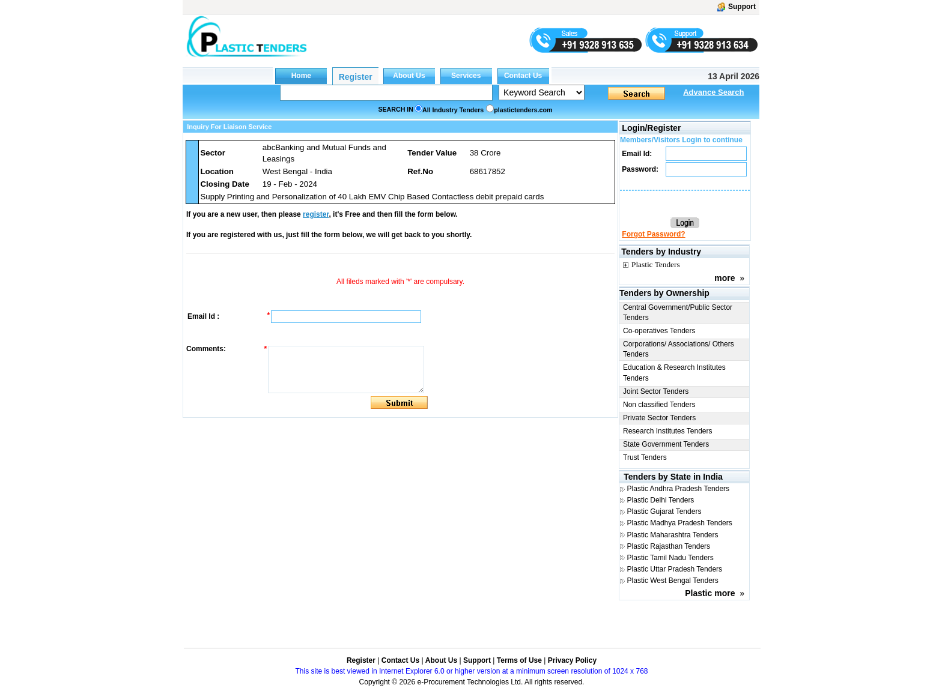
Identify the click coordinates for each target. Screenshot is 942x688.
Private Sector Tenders (659, 418)
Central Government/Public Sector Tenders (677, 312)
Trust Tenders (645, 457)
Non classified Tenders (659, 404)
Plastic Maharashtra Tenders (673, 535)
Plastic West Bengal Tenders (673, 580)
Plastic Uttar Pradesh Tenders (675, 569)
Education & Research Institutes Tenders (674, 372)
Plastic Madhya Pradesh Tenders (679, 523)
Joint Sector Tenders (655, 391)
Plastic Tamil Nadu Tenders (670, 558)
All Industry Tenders (453, 109)
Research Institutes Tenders (668, 431)
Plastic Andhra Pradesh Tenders (678, 488)
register (316, 214)
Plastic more (710, 593)
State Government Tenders (666, 444)
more (724, 278)
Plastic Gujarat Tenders (664, 511)
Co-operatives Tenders (659, 331)
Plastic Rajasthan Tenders (669, 546)
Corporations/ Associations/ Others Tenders (678, 349)
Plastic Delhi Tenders (660, 500)
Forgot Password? (653, 234)
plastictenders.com (523, 109)
